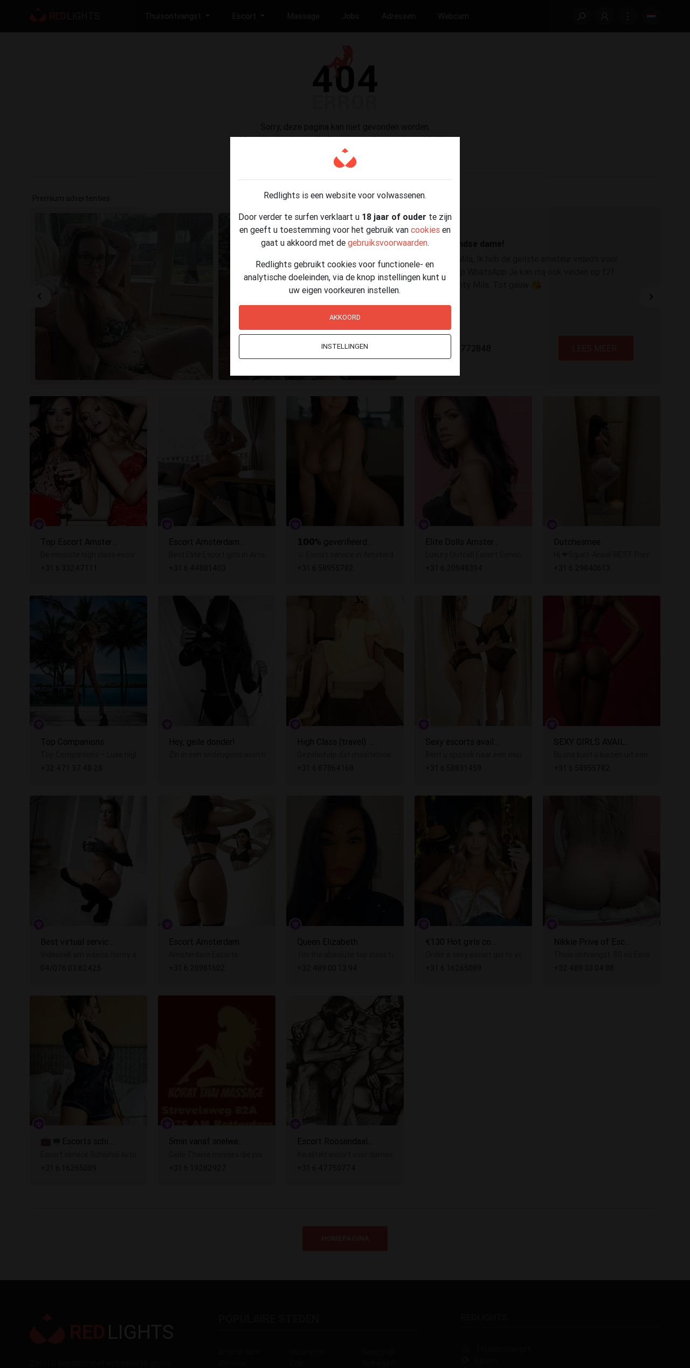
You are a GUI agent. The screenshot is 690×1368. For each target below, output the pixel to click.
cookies (425, 229)
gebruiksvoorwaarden (387, 242)
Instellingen (344, 346)
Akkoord (345, 317)
